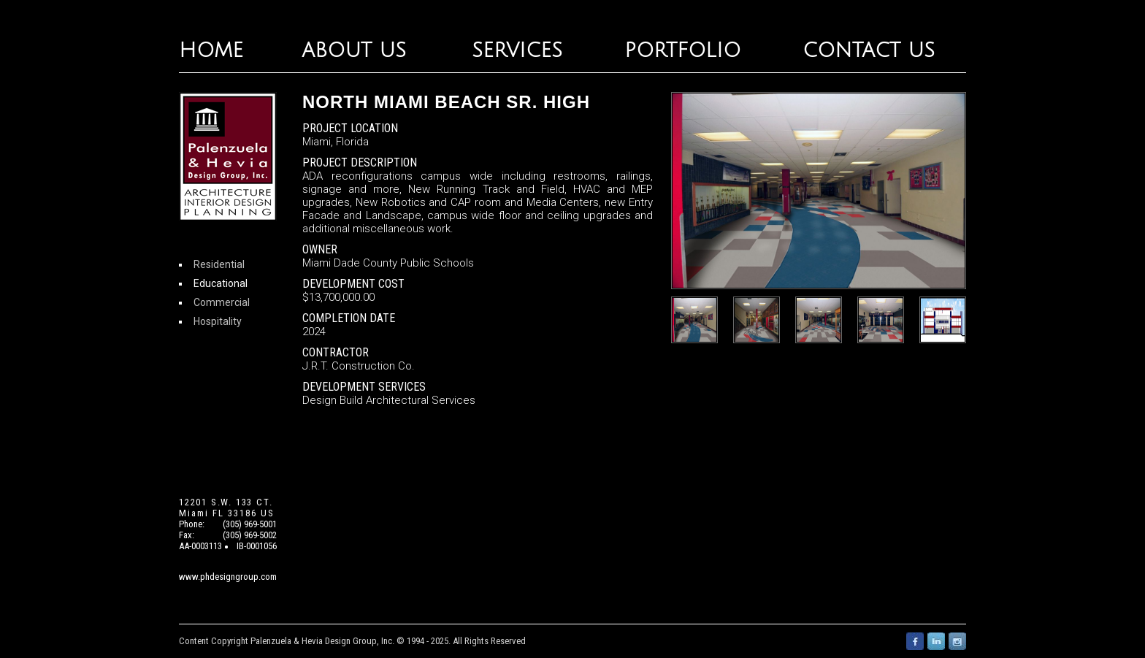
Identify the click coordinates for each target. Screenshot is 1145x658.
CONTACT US (869, 50)
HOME (211, 50)
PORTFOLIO (682, 50)
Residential (219, 264)
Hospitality (218, 321)
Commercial (222, 302)
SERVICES (517, 50)
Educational (221, 283)
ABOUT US (354, 50)
